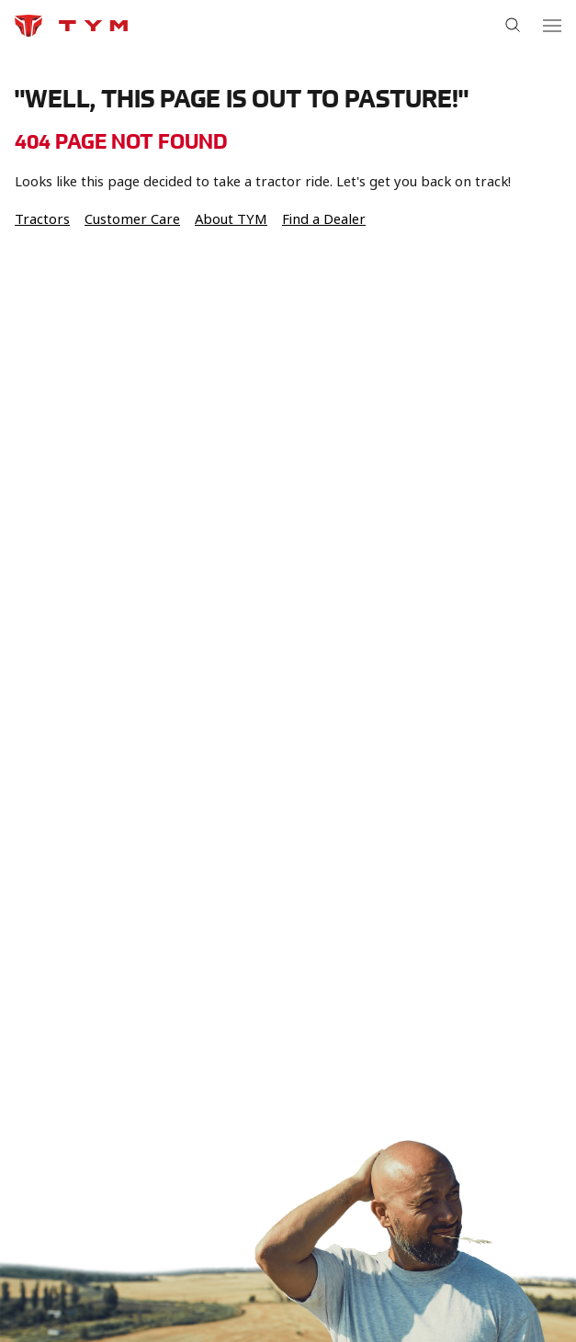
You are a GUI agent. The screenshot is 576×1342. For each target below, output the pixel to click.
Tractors (42, 219)
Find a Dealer (324, 219)
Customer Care (132, 219)
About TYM (231, 219)
